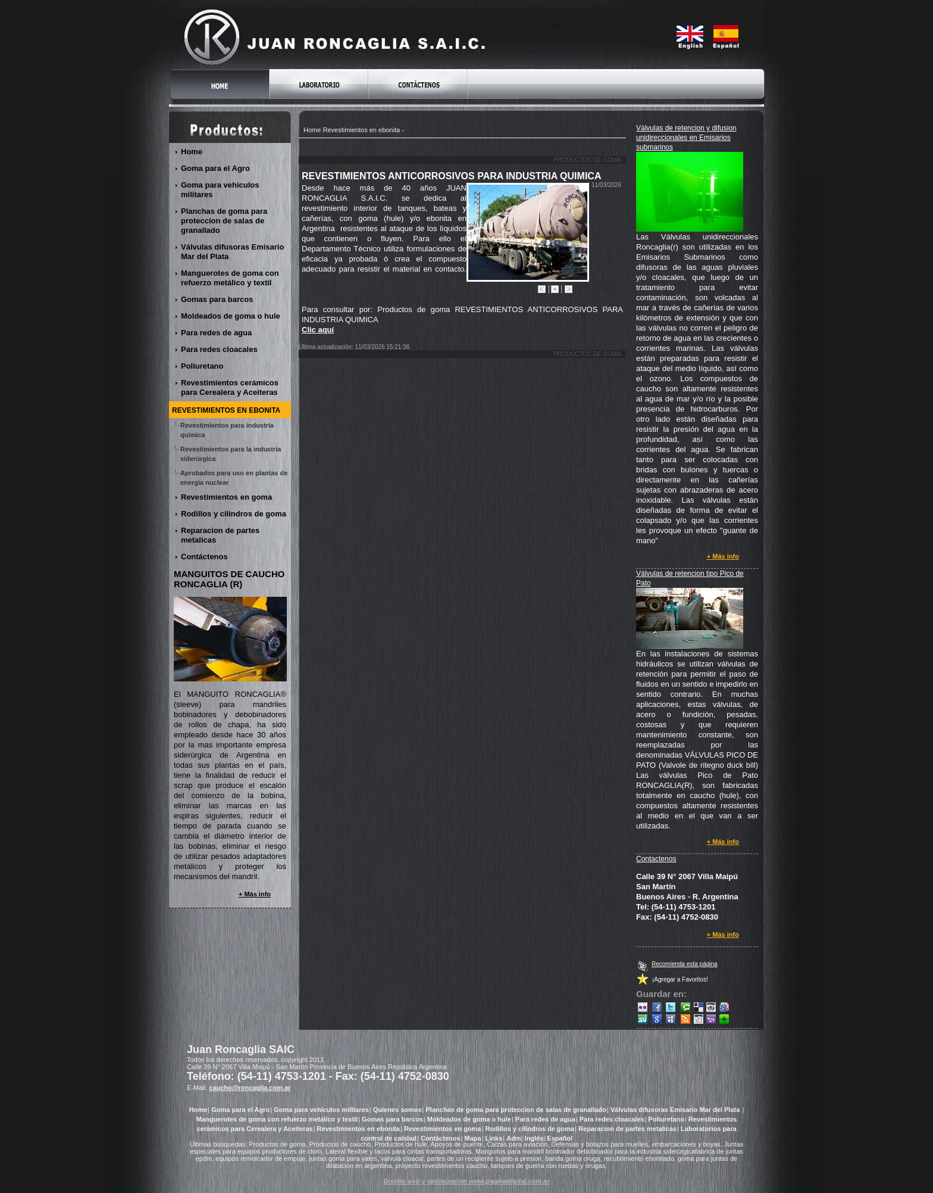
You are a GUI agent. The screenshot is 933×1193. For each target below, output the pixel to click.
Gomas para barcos (217, 299)
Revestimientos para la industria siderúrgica (230, 454)
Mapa (473, 1138)
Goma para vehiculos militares (220, 189)
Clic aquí (318, 329)
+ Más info (723, 556)
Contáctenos (204, 556)
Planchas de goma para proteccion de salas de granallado (224, 221)
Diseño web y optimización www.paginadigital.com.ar (467, 1181)
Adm (513, 1138)
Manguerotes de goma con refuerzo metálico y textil (230, 278)
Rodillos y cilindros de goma (234, 513)
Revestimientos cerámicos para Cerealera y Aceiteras (229, 387)
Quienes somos (397, 1109)
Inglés (534, 1138)
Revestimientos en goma (227, 497)
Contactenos (656, 859)
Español (559, 1138)
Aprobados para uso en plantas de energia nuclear (233, 477)
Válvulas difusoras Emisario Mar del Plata (232, 251)
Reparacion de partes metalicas (220, 535)
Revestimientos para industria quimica (227, 430)
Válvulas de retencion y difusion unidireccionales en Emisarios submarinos (686, 137)
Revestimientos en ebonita (361, 129)
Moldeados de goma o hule (231, 316)
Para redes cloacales (219, 349)
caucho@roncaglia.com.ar (249, 1087)
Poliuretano (202, 366)
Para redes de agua (216, 332)
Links (494, 1138)
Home (312, 129)
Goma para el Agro (216, 168)
